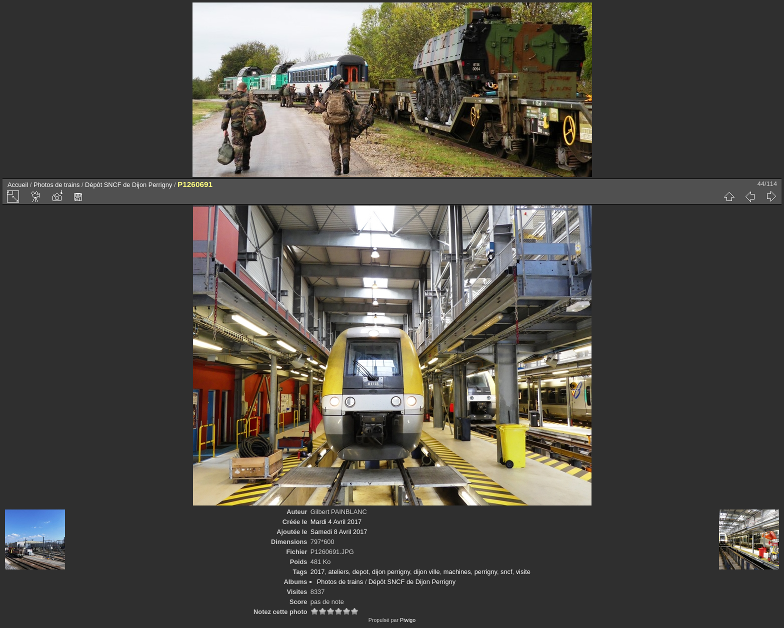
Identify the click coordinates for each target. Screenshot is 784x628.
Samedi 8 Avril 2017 (339, 532)
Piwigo (408, 620)
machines (457, 572)
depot (360, 572)
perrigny (485, 572)
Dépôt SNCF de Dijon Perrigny (128, 184)
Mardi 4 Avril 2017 (336, 522)
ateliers (338, 572)
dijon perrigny (391, 572)
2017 (317, 572)
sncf (506, 572)
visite (523, 572)
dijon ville (427, 572)
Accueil (18, 184)
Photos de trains (57, 184)
